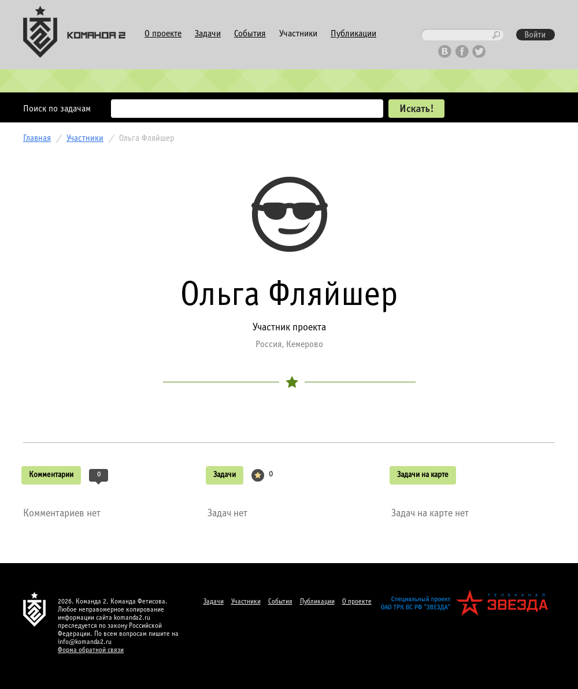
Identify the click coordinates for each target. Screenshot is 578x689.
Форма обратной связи (91, 650)
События (250, 33)
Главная (37, 139)
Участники (298, 33)
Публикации (353, 33)
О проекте (162, 33)
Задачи (208, 33)
